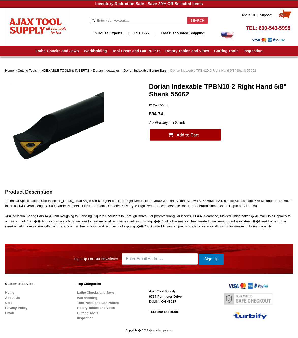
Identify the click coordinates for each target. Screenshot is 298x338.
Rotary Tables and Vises (187, 51)
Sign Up (211, 259)
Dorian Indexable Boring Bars (145, 70)
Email (9, 313)
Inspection (252, 51)
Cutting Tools (226, 51)
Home (9, 70)
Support (266, 15)
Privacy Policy (16, 308)
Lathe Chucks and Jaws (57, 51)
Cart (8, 303)
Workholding (95, 51)
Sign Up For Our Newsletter (96, 259)
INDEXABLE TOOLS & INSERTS (64, 70)
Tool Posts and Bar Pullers (136, 51)
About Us (248, 15)
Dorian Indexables (106, 70)
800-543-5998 (274, 28)
